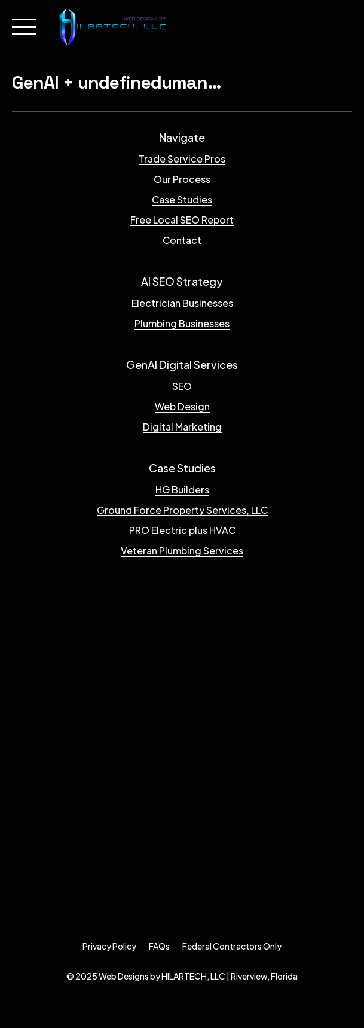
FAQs (159, 946)
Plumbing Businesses (182, 323)
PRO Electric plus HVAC (182, 530)
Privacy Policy (109, 946)
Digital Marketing (182, 426)
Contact (182, 240)
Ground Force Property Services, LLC (182, 510)
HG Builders (182, 489)
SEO (182, 386)
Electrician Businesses (182, 303)
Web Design (182, 406)
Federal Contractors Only (232, 946)
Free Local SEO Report (182, 219)
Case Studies (182, 199)
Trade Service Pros (182, 158)
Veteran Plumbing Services (182, 550)
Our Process (182, 179)
